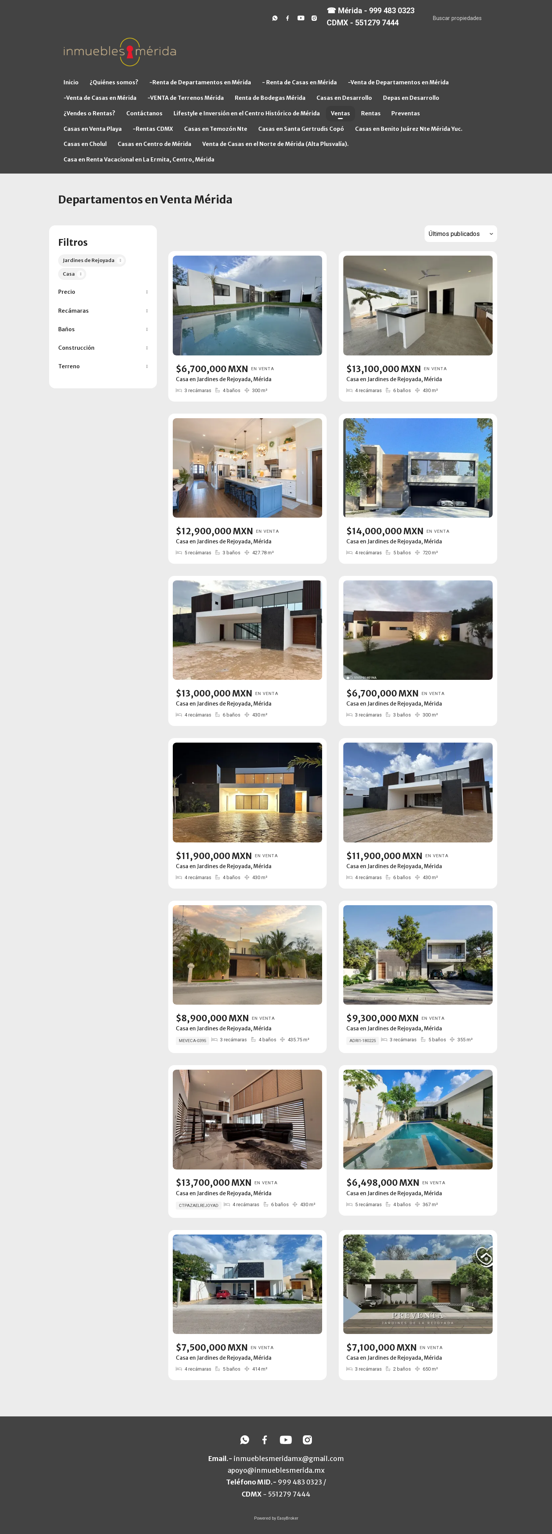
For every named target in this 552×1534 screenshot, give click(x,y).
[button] (103, 292)
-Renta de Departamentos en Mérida (200, 82)
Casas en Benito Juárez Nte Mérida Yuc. (408, 129)
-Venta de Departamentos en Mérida (398, 82)
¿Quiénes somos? (114, 82)
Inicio (71, 82)
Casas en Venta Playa (93, 129)
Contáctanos (144, 113)
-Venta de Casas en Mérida (100, 98)
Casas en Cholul (85, 144)
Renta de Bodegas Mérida (270, 98)
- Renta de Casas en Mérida (299, 82)
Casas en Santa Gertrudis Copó (301, 129)
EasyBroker (287, 1518)
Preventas (405, 113)
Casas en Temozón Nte (215, 129)
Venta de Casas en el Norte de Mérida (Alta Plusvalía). (275, 144)
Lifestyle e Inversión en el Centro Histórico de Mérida (247, 113)
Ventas (340, 113)
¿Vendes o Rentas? (89, 113)
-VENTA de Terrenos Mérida (185, 98)
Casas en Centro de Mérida (154, 144)
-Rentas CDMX (153, 129)
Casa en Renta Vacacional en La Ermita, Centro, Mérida (139, 159)
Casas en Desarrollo (344, 98)
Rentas (371, 113)
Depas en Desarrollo (411, 98)
